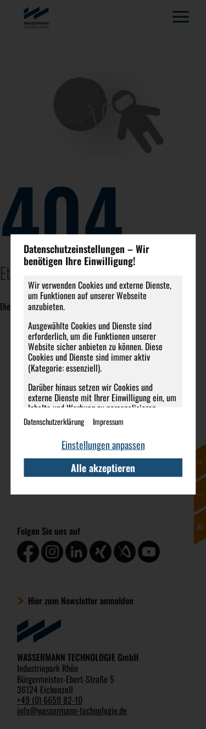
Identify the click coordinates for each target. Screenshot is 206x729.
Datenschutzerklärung (54, 421)
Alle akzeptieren (103, 468)
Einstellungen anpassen (103, 445)
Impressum (108, 421)
